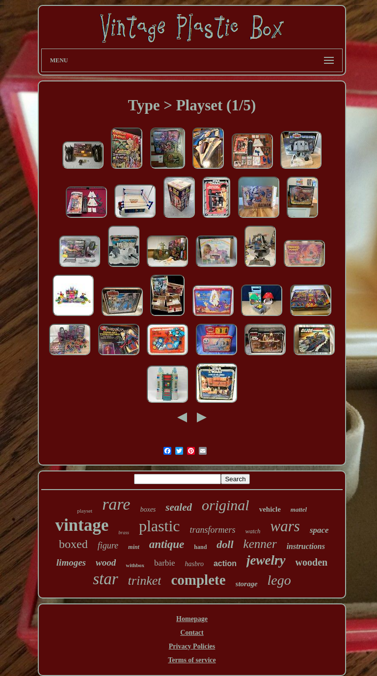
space (319, 530)
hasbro (194, 564)
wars (285, 526)
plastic (159, 526)
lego (279, 580)
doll (224, 544)
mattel (299, 509)
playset (84, 511)
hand (200, 547)
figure (108, 545)
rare (116, 504)
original (225, 505)
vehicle (270, 509)
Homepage (192, 619)
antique (167, 544)
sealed (178, 507)
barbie (164, 563)
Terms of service (191, 660)
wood (106, 562)
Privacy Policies (192, 646)
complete (198, 580)
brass (123, 532)
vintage (81, 525)
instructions (306, 546)
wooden (312, 562)
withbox (135, 565)
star (105, 579)
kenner (260, 543)
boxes (148, 509)
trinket (145, 580)
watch (253, 531)
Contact (191, 632)
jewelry (265, 560)
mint (133, 547)
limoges (71, 562)
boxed (73, 544)
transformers (212, 530)
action (225, 563)
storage (247, 584)
